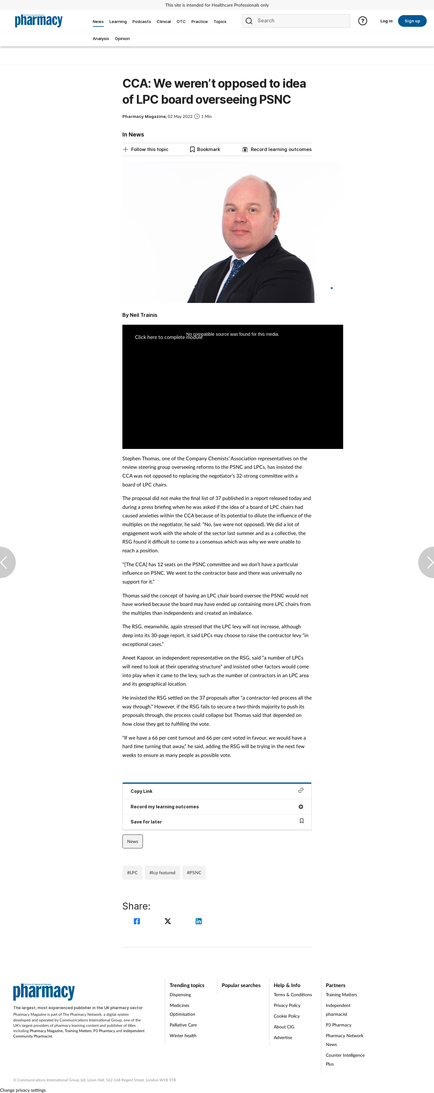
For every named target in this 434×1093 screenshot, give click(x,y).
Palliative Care (183, 1024)
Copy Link (217, 791)
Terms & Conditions (293, 994)
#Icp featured (162, 872)
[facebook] (137, 922)
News (132, 841)
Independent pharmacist (338, 1010)
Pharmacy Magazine (46, 1030)
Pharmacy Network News (344, 1040)
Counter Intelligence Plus (345, 1059)
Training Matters (78, 1030)
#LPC (132, 872)
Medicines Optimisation (182, 1010)
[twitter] (168, 922)
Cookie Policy (287, 1016)
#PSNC (194, 872)
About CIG (284, 1026)
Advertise (283, 1037)
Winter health (183, 1035)
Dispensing (180, 994)
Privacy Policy (287, 1005)
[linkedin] (198, 922)
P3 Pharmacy (104, 1030)
